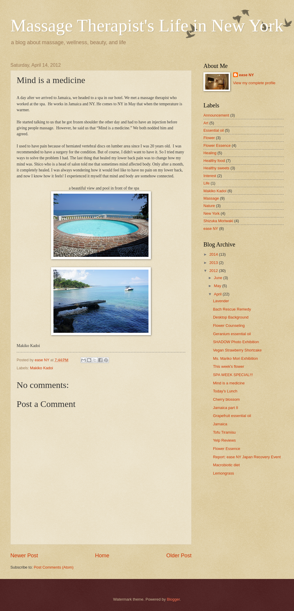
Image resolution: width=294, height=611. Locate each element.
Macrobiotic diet (226, 465)
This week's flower (228, 366)
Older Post (179, 556)
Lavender (221, 301)
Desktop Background (231, 317)
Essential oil (213, 130)
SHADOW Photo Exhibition (236, 342)
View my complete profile (254, 83)
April (218, 294)
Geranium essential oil (232, 334)
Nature (209, 205)
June (218, 278)
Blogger (173, 599)
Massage (211, 198)
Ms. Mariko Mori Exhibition (235, 358)
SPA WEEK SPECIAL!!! (233, 375)
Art (205, 123)
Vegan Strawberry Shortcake (237, 350)
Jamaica (220, 424)
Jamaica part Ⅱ (225, 407)
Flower (209, 138)
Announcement (216, 115)
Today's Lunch (225, 391)
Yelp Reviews (224, 440)
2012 (214, 270)
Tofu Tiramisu (224, 432)
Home (102, 556)
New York (211, 213)
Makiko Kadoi (41, 368)
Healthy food (214, 160)
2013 (214, 262)
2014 (214, 254)
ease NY (246, 75)
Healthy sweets (216, 168)
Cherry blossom (226, 399)
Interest (209, 176)
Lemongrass (223, 473)
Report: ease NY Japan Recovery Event (247, 457)
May (218, 286)
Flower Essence (217, 145)
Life (206, 183)
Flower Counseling (229, 325)
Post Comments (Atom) (54, 567)
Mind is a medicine (229, 383)
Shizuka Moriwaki (218, 221)
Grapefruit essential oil (232, 415)
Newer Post (24, 556)
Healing (209, 153)
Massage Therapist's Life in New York (147, 25)
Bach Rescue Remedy (232, 309)
